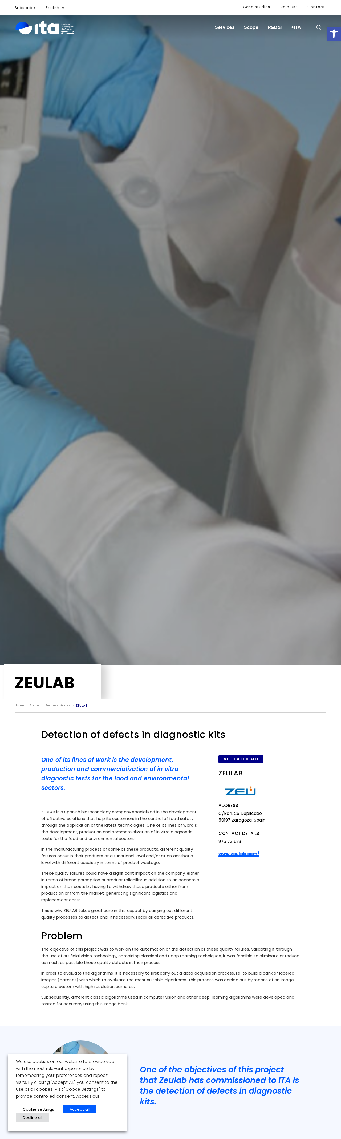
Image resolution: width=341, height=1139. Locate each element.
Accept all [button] (80, 1109)
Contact (316, 7)
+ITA (296, 27)
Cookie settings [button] (38, 1109)
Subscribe (25, 7)
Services (224, 27)
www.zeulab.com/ (238, 854)
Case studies (256, 7)
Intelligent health (240, 759)
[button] (334, 34)
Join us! (289, 7)
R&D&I (275, 27)
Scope (251, 27)
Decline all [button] (32, 1117)
